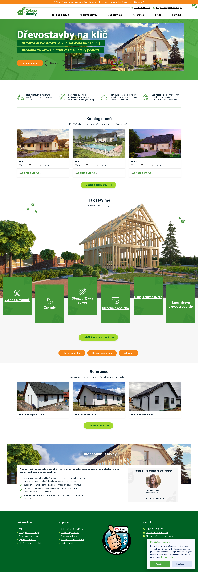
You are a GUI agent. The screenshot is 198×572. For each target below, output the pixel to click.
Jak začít (128, 353)
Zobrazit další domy (96, 185)
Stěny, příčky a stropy (29, 532)
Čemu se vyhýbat (69, 536)
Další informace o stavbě (96, 337)
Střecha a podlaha (28, 536)
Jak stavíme (115, 14)
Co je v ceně (67, 543)
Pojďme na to (167, 557)
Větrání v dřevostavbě (30, 543)
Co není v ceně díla (102, 353)
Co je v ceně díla (72, 353)
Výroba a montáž (27, 539)
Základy (23, 529)
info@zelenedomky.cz (157, 532)
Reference (138, 14)
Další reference (96, 425)
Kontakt (176, 14)
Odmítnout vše (182, 564)
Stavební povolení (70, 532)
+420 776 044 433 (142, 7)
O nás (158, 14)
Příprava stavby (88, 14)
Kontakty (55, 63)
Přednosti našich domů (72, 539)
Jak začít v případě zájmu (73, 529)
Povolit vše (160, 564)
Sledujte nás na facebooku (159, 536)
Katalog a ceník (60, 14)
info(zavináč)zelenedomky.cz (169, 7)
